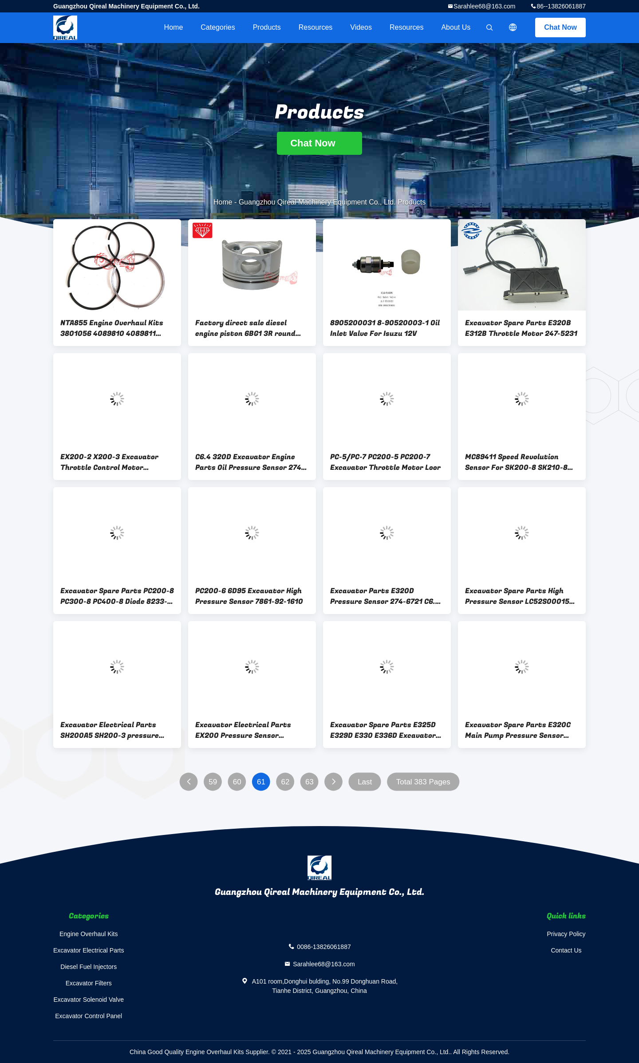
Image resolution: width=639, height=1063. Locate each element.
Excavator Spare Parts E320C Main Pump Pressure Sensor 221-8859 (518, 730)
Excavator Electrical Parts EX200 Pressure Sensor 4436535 (243, 730)
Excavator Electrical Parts (88, 950)
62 (285, 782)
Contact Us (566, 950)
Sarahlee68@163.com (485, 6)
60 (237, 782)
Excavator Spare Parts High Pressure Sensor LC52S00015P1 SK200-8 (521, 596)
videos (361, 27)
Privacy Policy (566, 933)
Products (267, 27)
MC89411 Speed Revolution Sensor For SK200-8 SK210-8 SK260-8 (516, 462)
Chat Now (560, 27)
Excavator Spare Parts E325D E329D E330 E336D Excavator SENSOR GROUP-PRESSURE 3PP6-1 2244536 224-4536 (383, 730)
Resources (315, 27)
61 (261, 782)
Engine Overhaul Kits (88, 933)
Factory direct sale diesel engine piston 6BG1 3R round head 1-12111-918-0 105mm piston (245, 328)
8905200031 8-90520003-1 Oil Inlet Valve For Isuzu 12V (385, 328)
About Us (455, 27)
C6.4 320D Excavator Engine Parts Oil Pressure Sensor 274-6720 (249, 462)
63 (309, 782)
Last (365, 782)
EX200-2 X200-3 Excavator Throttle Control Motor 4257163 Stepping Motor (109, 462)
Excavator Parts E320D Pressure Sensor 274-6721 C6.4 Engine (385, 596)
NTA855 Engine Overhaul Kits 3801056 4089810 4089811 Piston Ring (111, 328)
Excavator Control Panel (88, 1016)
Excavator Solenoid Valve (89, 999)
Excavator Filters (89, 983)
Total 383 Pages (423, 782)
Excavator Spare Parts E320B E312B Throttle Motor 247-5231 (521, 328)
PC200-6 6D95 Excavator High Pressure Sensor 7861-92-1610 (249, 596)
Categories (218, 27)
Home (173, 27)
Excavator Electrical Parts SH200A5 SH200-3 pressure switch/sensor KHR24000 (109, 730)
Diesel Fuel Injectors (88, 966)
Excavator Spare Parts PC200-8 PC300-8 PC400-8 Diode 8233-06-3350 (117, 596)
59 (213, 782)
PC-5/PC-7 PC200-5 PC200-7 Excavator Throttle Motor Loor (385, 462)
